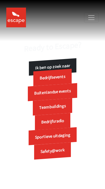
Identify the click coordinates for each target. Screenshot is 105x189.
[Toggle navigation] (91, 17)
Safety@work (52, 151)
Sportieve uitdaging (52, 136)
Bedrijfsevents (52, 77)
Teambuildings (52, 107)
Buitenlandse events (52, 92)
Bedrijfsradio (52, 121)
